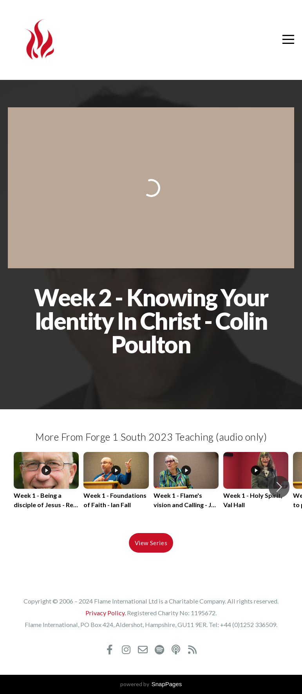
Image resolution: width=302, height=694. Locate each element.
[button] (279, 486)
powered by (151, 684)
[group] (46, 486)
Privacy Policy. (105, 612)
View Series (151, 542)
